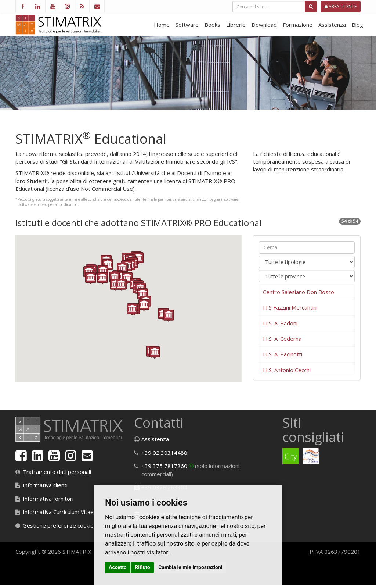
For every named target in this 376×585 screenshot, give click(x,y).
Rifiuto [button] (142, 567)
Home (162, 24)
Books (212, 24)
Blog (357, 24)
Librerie (236, 24)
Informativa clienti (45, 485)
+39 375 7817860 (164, 466)
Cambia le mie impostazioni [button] (190, 567)
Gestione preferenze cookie (58, 525)
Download (264, 24)
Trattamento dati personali (57, 471)
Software (187, 24)
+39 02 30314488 (164, 452)
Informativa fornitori (48, 498)
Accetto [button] (118, 567)
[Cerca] (311, 6)
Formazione (297, 24)
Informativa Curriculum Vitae (58, 512)
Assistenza (332, 24)
